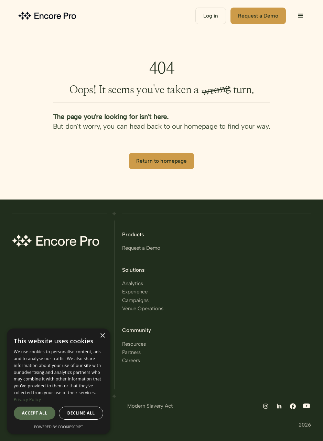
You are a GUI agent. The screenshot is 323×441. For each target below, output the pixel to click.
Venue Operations (142, 308)
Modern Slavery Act (150, 405)
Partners (131, 352)
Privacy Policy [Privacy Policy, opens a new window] (27, 399)
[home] (48, 16)
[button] (300, 16)
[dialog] (58, 381)
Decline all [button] (81, 413)
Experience (135, 291)
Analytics (132, 283)
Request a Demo (141, 247)
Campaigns (135, 300)
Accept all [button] (34, 413)
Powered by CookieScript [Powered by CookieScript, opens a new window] (58, 426)
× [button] (102, 335)
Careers (131, 360)
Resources (134, 343)
